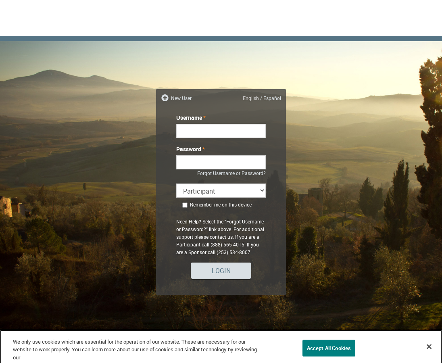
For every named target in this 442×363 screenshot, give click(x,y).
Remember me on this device (217, 204)
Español (272, 98)
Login (221, 270)
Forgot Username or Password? (231, 173)
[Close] (429, 349)
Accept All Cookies (329, 350)
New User (181, 98)
